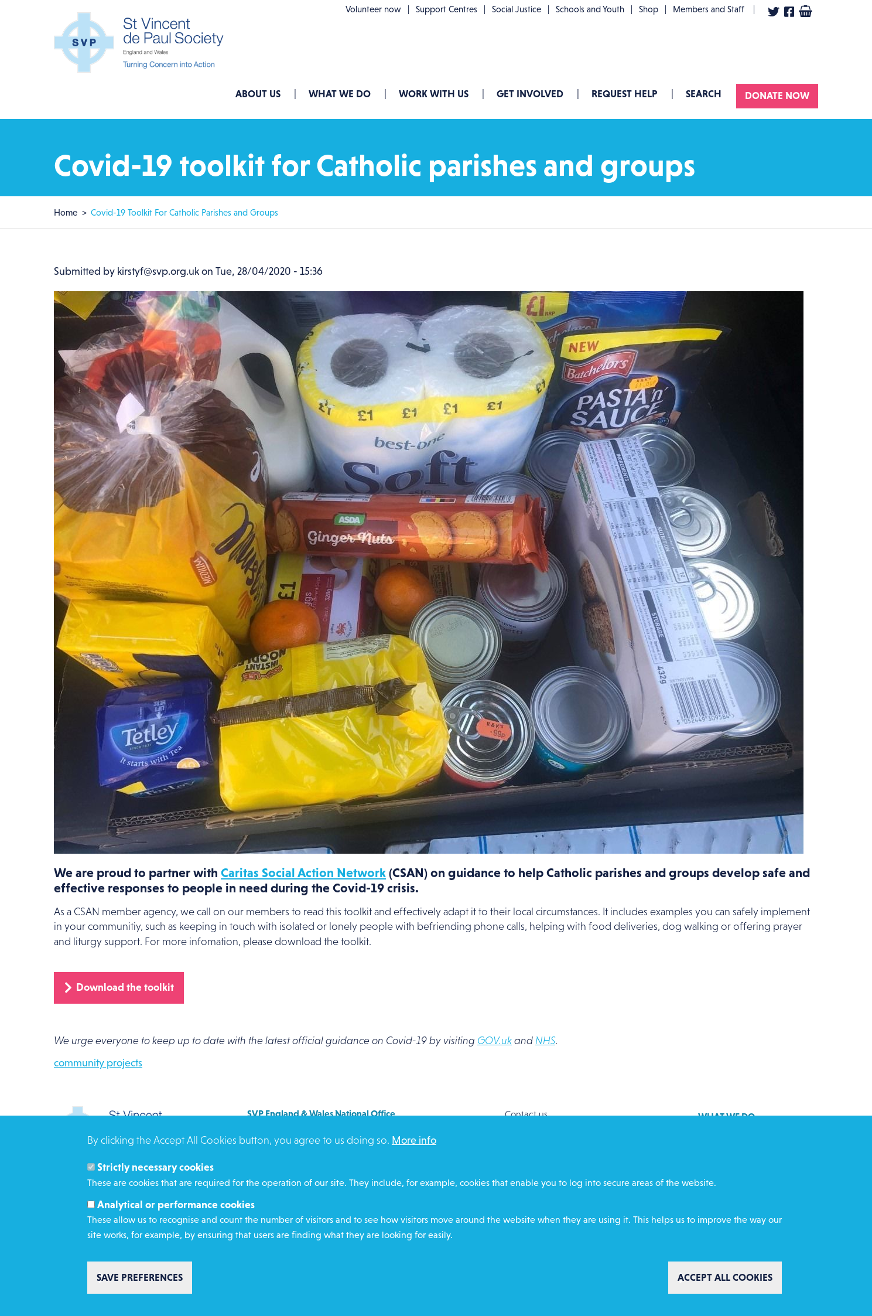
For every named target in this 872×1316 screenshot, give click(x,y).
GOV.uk (494, 1040)
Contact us (526, 1114)
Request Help (624, 94)
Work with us (434, 94)
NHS (545, 1040)
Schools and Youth (590, 9)
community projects (98, 1063)
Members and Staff (708, 9)
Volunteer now (373, 9)
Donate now (777, 95)
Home (65, 212)
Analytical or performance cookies (176, 1205)
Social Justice (516, 9)
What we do (340, 94)
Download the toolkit (125, 987)
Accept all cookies (725, 1277)
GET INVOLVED (530, 94)
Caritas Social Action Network (303, 872)
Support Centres (446, 9)
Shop (648, 9)
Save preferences (140, 1277)
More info (414, 1140)
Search (703, 94)
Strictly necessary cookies (155, 1167)
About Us (258, 94)
